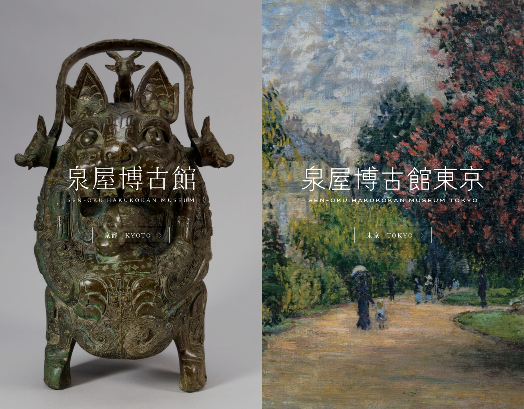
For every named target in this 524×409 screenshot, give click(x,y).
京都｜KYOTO (127, 235)
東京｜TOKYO (389, 235)
